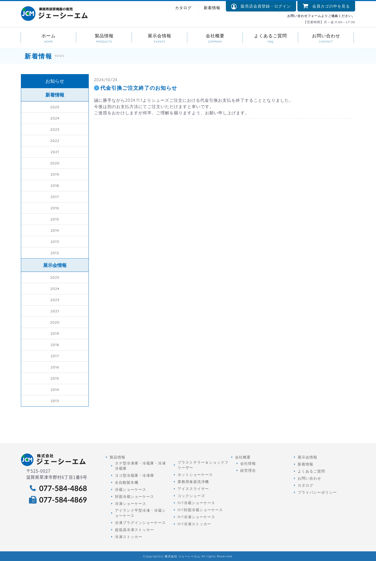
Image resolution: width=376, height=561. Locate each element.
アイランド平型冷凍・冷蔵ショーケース (140, 513)
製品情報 (104, 35)
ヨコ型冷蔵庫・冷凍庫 (134, 475)
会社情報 (248, 463)
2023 (54, 129)
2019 (54, 174)
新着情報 (212, 7)
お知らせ (54, 81)
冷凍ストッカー (128, 536)
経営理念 (248, 470)
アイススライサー (193, 488)
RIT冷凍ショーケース (196, 517)
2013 (55, 241)
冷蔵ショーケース (130, 489)
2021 (54, 152)
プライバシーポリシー (317, 492)
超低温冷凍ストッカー (134, 529)
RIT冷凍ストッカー (194, 524)
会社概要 (215, 35)
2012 (54, 252)
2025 (54, 107)
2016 (55, 208)
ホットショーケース (195, 474)
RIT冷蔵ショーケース (196, 502)
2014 (55, 230)
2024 (54, 118)
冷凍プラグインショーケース (140, 522)
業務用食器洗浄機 (193, 481)
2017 (55, 196)
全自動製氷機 (126, 482)
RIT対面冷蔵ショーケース (200, 510)
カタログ (183, 7)
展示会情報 (159, 35)
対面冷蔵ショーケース (134, 496)
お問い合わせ (326, 35)
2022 (55, 140)
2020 (55, 163)
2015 (55, 219)
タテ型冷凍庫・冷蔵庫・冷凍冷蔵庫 (140, 466)
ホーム (48, 35)
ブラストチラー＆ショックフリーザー (203, 465)
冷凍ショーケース (130, 503)
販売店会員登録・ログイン (261, 6)
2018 (55, 185)
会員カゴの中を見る (326, 6)
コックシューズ (191, 495)
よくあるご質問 (270, 35)
